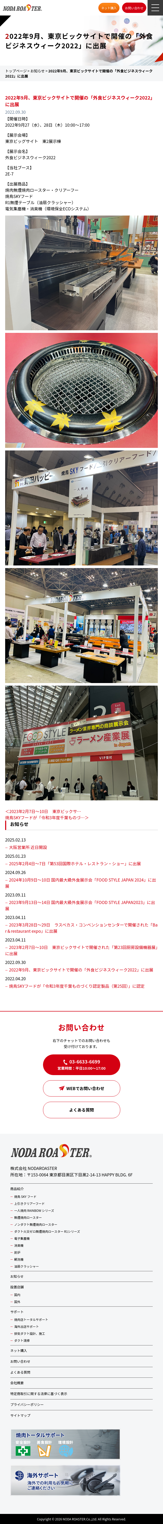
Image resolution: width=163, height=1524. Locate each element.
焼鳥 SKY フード (25, 1196)
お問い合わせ (134, 8)
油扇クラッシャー (26, 1266)
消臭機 (18, 1245)
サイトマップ (20, 1415)
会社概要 (17, 1382)
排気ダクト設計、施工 (29, 1333)
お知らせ (37, 70)
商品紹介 (17, 1188)
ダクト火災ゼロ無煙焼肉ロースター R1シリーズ (47, 1231)
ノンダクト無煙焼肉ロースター (35, 1224)
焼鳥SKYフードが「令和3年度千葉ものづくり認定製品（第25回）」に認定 (77, 986)
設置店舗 (17, 1286)
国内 (17, 1294)
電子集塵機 (22, 1238)
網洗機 (18, 1259)
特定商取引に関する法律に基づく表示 (38, 1393)
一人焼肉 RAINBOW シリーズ (34, 1210)
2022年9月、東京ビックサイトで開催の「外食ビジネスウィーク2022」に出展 (81, 970)
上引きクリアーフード (29, 1203)
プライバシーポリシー (27, 1404)
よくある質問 (81, 1110)
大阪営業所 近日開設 (28, 847)
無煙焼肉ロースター (28, 1217)
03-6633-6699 (84, 1061)
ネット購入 (109, 8)
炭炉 (17, 1252)
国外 (17, 1301)
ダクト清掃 (22, 1340)
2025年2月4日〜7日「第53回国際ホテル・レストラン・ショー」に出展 (75, 863)
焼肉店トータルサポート (31, 1319)
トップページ (16, 70)
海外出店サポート (26, 1326)
